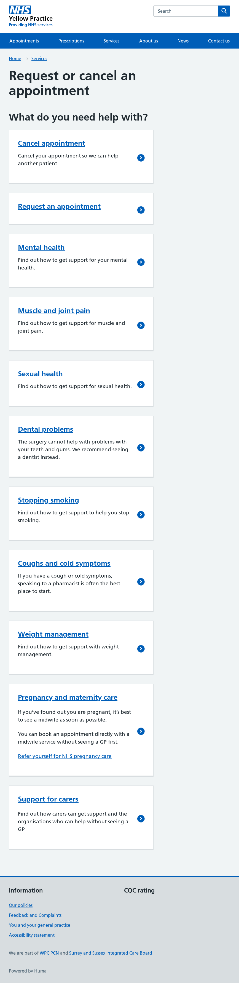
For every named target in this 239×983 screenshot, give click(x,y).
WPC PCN (49, 953)
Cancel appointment (51, 143)
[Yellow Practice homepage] (31, 17)
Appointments (24, 41)
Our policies (21, 905)
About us (148, 41)
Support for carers (48, 799)
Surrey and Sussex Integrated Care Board (110, 953)
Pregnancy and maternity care (67, 697)
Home (15, 58)
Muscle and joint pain (54, 310)
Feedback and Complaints (35, 915)
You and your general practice (39, 925)
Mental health (41, 247)
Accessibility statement (32, 935)
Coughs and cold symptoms (64, 563)
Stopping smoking (48, 500)
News (183, 41)
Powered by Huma (28, 971)
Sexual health (40, 373)
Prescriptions (71, 41)
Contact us (219, 41)
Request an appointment (59, 206)
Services (111, 41)
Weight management (53, 634)
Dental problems (45, 429)
